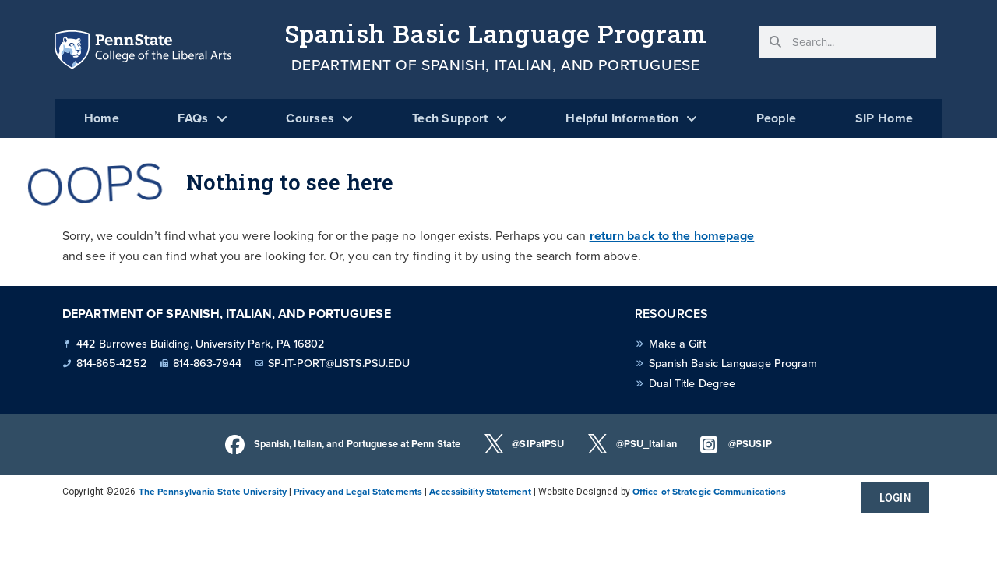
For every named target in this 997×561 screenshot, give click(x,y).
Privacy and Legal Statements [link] (358, 492)
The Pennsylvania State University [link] (213, 492)
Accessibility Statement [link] (479, 492)
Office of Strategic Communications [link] (709, 492)
